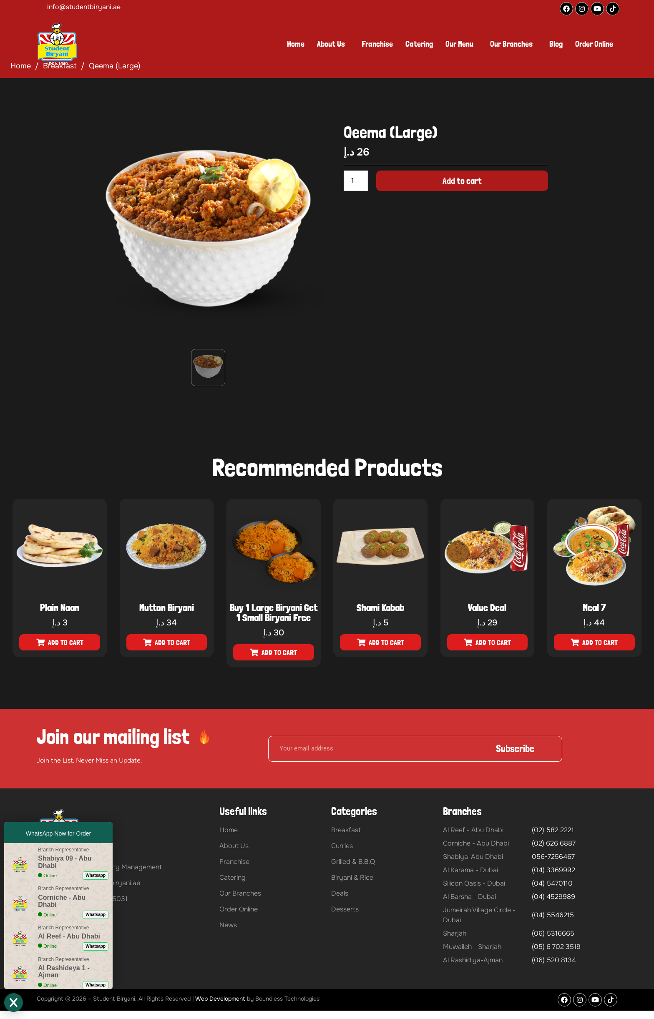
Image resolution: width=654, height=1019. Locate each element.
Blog (556, 44)
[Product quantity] (356, 181)
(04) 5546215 (553, 915)
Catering (419, 44)
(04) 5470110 (552, 883)
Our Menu (459, 44)
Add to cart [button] (65, 642)
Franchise (377, 44)
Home (295, 44)
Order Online (594, 44)
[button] (333, 43)
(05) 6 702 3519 (556, 946)
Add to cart (462, 180)
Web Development (220, 998)
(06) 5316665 (553, 933)
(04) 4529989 (553, 896)
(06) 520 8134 (554, 960)
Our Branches (511, 44)
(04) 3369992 (553, 870)
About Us (331, 44)
